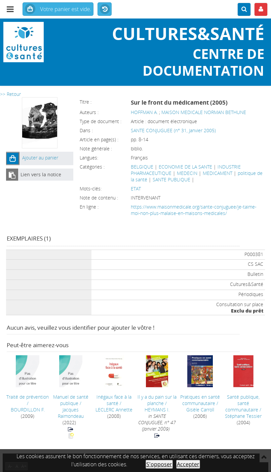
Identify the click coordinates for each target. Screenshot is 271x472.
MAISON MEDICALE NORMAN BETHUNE (203, 112)
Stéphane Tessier (243, 416)
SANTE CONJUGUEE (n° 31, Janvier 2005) (173, 130)
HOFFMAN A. (144, 112)
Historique (104, 9)
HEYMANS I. (157, 409)
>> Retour (10, 94)
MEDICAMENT (217, 173)
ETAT (136, 188)
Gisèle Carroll (200, 409)
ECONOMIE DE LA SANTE (185, 167)
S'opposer (159, 464)
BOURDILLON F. (28, 409)
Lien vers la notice (41, 174)
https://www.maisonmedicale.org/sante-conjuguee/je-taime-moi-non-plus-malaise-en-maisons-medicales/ (194, 210)
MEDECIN (187, 173)
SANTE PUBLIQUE (171, 179)
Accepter (188, 464)
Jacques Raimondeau (71, 412)
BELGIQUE (142, 167)
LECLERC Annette (113, 409)
